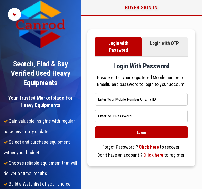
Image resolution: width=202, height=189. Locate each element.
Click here (149, 147)
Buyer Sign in (141, 7)
